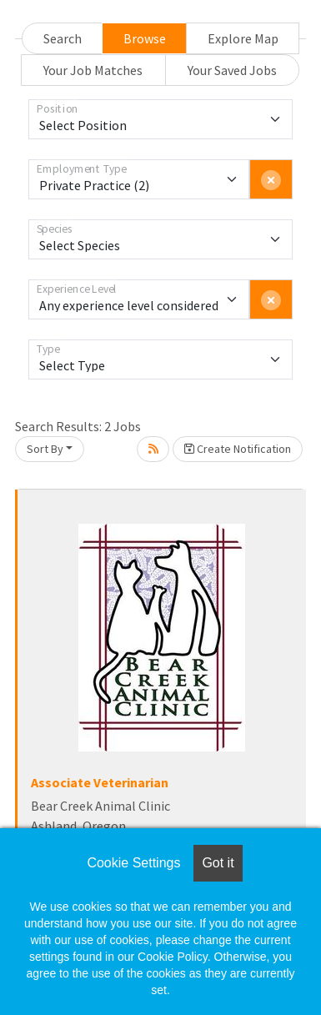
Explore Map (243, 38)
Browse (144, 38)
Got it (217, 863)
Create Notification (237, 448)
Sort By (45, 448)
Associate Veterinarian (99, 782)
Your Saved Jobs (232, 70)
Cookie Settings (133, 863)
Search (62, 38)
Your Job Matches (93, 70)
